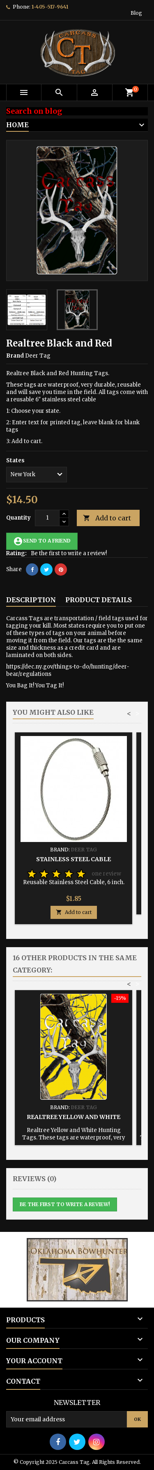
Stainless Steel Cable (73, 859)
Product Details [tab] (98, 600)
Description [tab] (31, 600)
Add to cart (107, 518)
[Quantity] (47, 518)
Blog (136, 13)
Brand (15, 355)
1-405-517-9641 (50, 7)
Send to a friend (42, 541)
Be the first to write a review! (69, 553)
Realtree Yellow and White (73, 1117)
